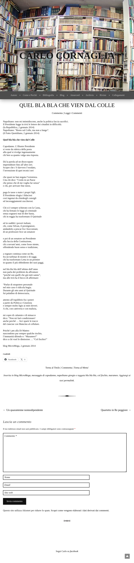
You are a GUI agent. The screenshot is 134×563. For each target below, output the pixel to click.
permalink (69, 380)
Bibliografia (48, 95)
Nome (7, 477)
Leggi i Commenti (73, 113)
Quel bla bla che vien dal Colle (67, 105)
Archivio (90, 95)
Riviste (103, 95)
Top (127, 556)
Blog (62, 95)
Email (7, 485)
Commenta (57, 113)
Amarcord (75, 95)
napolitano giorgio (66, 375)
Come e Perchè (30, 95)
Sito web (8, 492)
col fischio (102, 375)
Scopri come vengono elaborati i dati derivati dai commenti (80, 510)
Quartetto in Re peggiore (116, 409)
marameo (113, 375)
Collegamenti (118, 95)
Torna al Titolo (52, 367)
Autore (14, 95)
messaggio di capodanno (44, 375)
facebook (74, 551)
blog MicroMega (22, 375)
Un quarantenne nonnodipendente (23, 409)
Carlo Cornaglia (67, 55)
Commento (10, 436)
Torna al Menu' (81, 367)
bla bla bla (91, 375)
